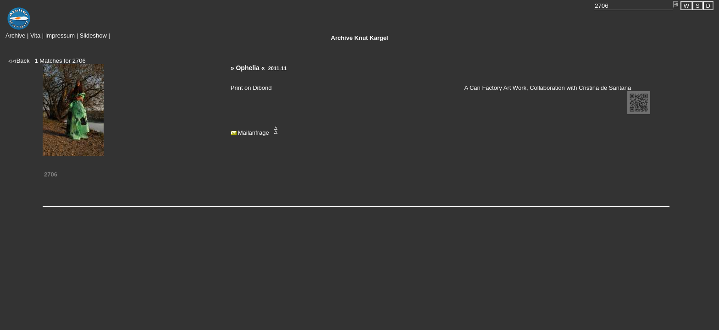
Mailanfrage (253, 132)
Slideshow (93, 35)
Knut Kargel (359, 37)
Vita (35, 35)
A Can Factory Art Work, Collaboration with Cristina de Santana (547, 87)
